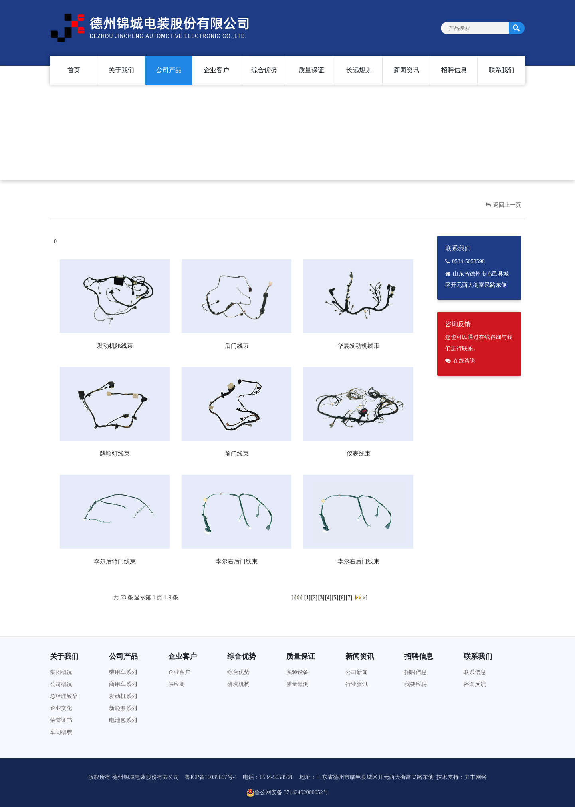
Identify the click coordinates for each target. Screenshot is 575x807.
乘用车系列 (123, 672)
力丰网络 (475, 777)
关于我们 (121, 70)
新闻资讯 (406, 70)
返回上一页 (503, 205)
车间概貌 (61, 732)
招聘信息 (454, 70)
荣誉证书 (61, 720)
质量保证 (311, 70)
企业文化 (61, 708)
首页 (73, 70)
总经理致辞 (64, 696)
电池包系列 (123, 720)
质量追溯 (297, 684)
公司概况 (61, 684)
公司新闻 (356, 672)
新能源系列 (123, 708)
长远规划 (359, 70)
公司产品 (169, 70)
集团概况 (61, 672)
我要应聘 (415, 684)
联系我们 (501, 70)
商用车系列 (123, 684)
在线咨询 (464, 361)
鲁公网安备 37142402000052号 (287, 793)
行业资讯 (356, 684)
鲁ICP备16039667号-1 (211, 777)
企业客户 (216, 70)
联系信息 (475, 672)
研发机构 (238, 684)
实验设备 (297, 672)
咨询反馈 (475, 684)
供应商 (176, 684)
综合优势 (264, 70)
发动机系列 (123, 696)
